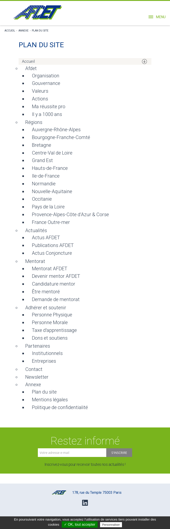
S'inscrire (119, 453)
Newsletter (36, 377)
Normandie (44, 183)
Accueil (9, 30)
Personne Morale (50, 322)
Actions (40, 99)
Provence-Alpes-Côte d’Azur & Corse (70, 214)
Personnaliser (111, 524)
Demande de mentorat (56, 299)
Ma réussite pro (48, 106)
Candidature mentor (53, 284)
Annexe (23, 30)
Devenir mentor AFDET (56, 276)
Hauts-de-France (50, 168)
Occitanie (42, 199)
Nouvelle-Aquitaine (52, 191)
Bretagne (41, 145)
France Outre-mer (51, 222)
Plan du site (40, 30)
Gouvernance (46, 83)
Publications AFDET (53, 245)
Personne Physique (52, 314)
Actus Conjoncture (52, 253)
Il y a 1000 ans (47, 114)
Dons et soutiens (50, 338)
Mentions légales (50, 399)
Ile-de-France (46, 176)
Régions (33, 122)
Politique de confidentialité (60, 407)
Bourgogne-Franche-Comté (61, 137)
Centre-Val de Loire (52, 153)
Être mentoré (46, 291)
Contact (33, 369)
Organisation (45, 75)
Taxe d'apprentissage (54, 330)
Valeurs (40, 91)
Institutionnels (47, 353)
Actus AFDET (46, 237)
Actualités (36, 230)
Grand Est (42, 160)
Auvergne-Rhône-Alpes (56, 129)
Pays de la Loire (48, 207)
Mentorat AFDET (49, 268)
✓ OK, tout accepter (79, 524)
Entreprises (44, 361)
